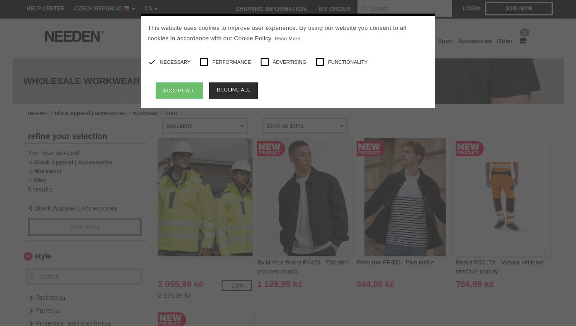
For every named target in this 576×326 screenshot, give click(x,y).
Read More (287, 38)
